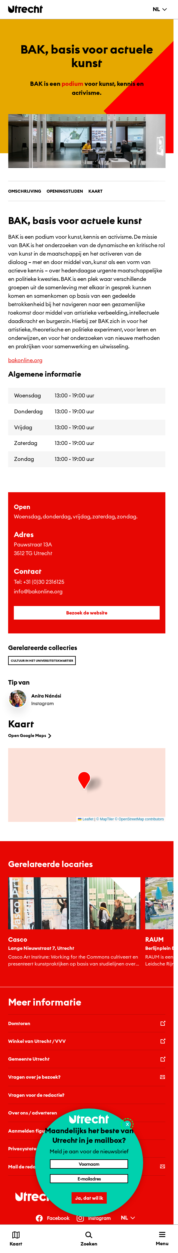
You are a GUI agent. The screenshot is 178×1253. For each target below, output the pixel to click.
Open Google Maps (30, 735)
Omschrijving (24, 191)
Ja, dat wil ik (89, 1198)
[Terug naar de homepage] (25, 9)
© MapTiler (105, 819)
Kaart (95, 191)
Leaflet (85, 819)
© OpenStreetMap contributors (139, 819)
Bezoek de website (86, 613)
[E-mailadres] (89, 1178)
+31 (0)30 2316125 (43, 581)
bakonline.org (25, 360)
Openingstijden (65, 191)
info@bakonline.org (38, 591)
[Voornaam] (89, 1163)
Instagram (42, 703)
